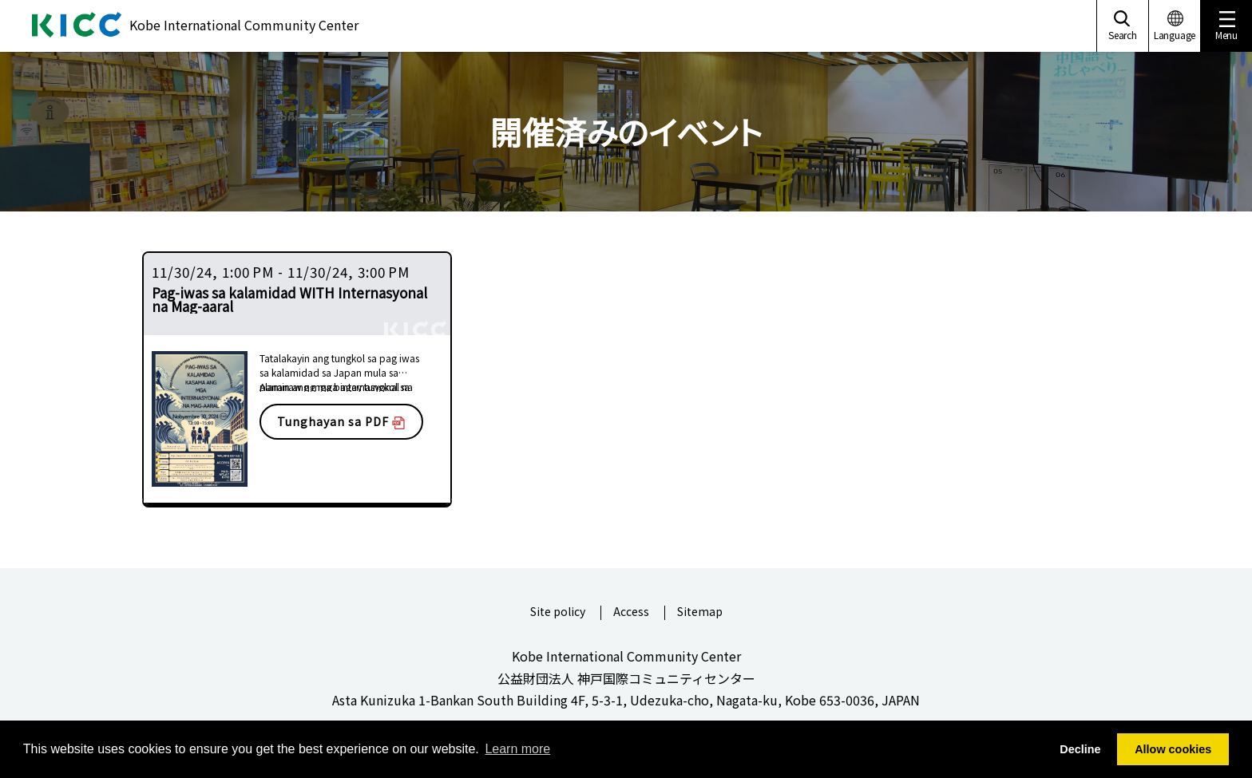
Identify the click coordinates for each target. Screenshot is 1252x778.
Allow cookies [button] (1173, 749)
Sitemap (700, 612)
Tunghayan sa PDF (341, 421)
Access (631, 612)
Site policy (557, 612)
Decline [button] (1080, 749)
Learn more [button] (517, 749)
